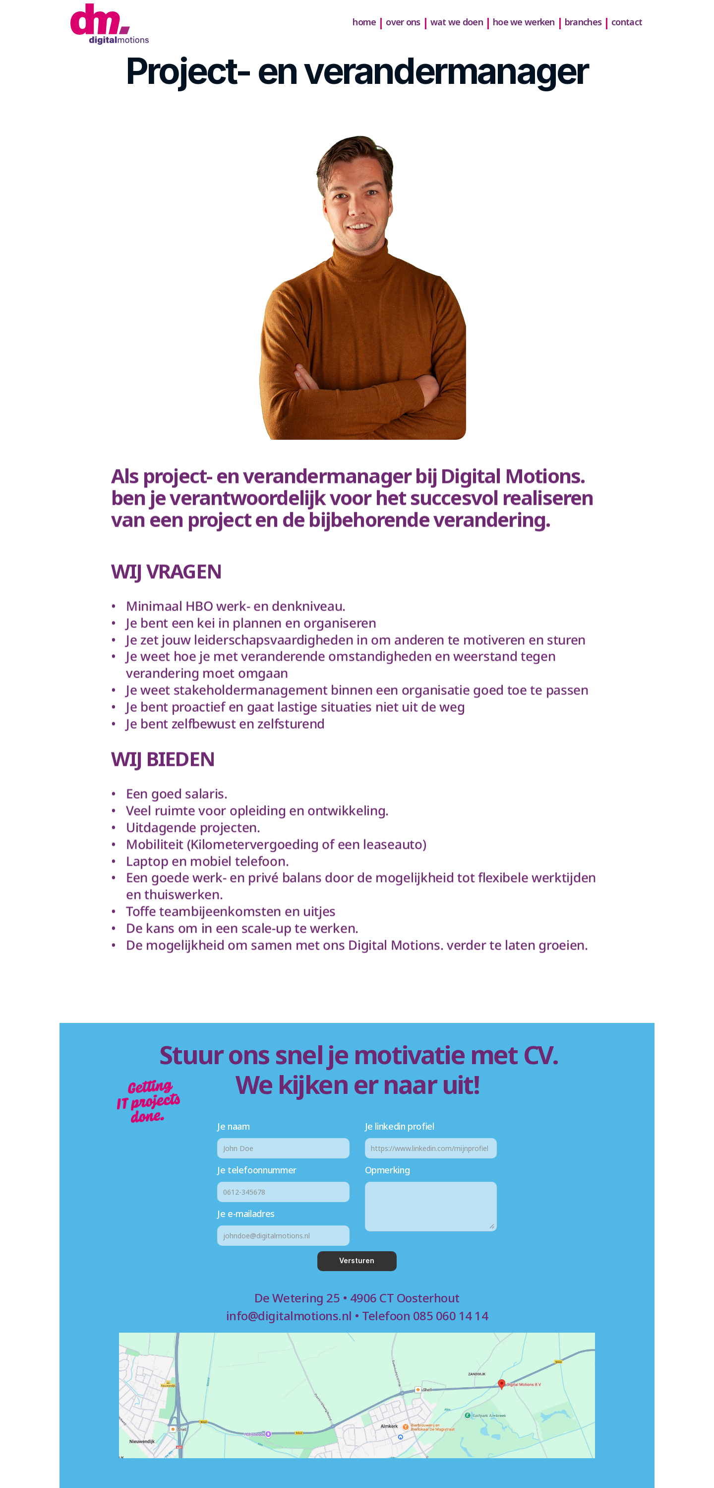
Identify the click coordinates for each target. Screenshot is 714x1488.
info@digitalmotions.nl (289, 1315)
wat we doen (456, 22)
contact (626, 22)
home (364, 22)
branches (583, 22)
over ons (403, 22)
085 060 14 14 (450, 1315)
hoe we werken (524, 22)
